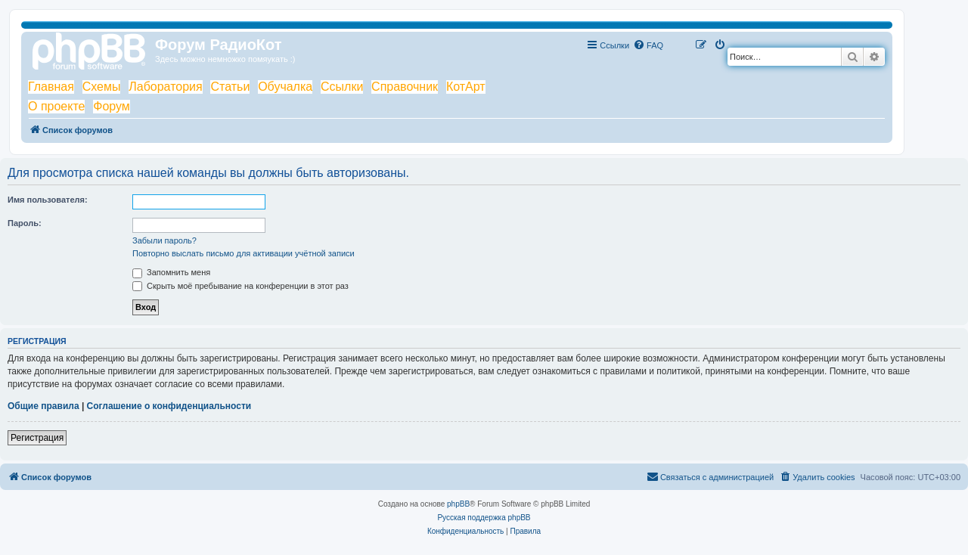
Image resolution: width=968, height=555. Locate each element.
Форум (111, 106)
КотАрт (466, 86)
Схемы (101, 86)
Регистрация (37, 438)
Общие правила (43, 406)
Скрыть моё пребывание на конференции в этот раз (240, 285)
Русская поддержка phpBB (483, 517)
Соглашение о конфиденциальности (169, 406)
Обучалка (285, 86)
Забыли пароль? (164, 240)
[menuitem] (648, 45)
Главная (51, 86)
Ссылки (342, 86)
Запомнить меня (171, 272)
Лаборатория (165, 86)
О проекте (56, 106)
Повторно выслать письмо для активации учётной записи (243, 253)
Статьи (230, 86)
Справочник (404, 86)
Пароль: (25, 223)
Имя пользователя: (48, 199)
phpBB (458, 504)
